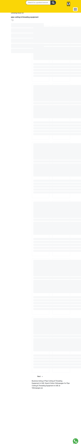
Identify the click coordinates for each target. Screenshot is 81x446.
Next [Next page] (40, 376)
